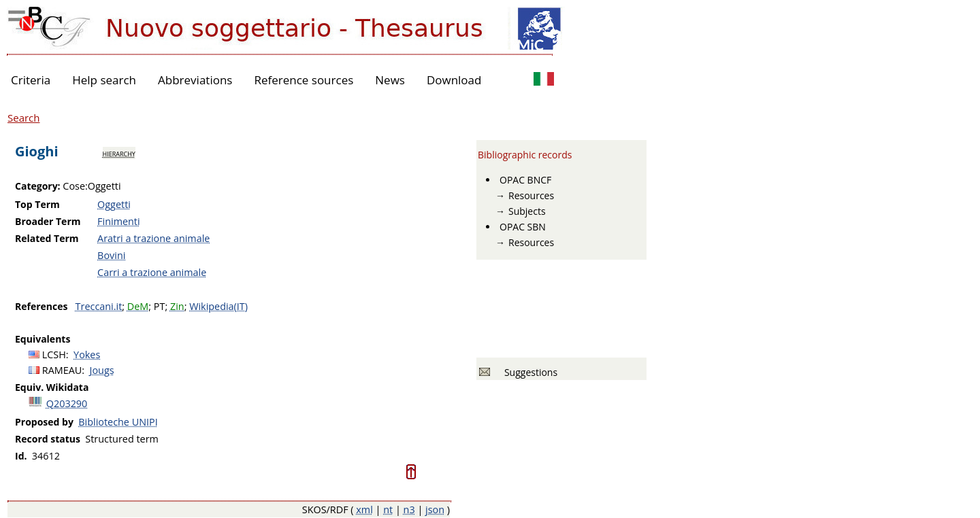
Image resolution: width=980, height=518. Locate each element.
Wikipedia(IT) (218, 306)
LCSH (54, 354)
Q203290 (67, 403)
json (434, 509)
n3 (409, 509)
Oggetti (114, 204)
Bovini (111, 255)
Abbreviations (195, 80)
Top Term (37, 204)
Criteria (30, 80)
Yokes (87, 354)
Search (23, 117)
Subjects (527, 211)
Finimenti (118, 221)
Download (454, 80)
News (390, 80)
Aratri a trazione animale (153, 238)
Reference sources (303, 80)
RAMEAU (62, 370)
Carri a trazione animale (151, 272)
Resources (531, 195)
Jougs (102, 370)
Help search (104, 80)
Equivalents (42, 338)
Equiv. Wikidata (51, 387)
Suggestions (528, 372)
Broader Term (48, 221)
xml (364, 509)
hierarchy (119, 153)
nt (388, 509)
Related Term (47, 238)
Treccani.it (99, 306)
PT (159, 306)
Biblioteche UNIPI (117, 421)
